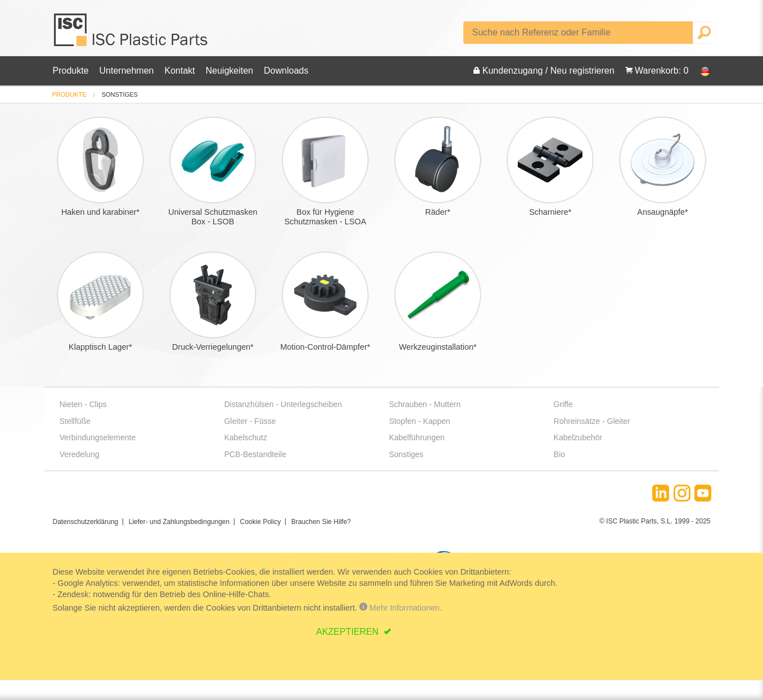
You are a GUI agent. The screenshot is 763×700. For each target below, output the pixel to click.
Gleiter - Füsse (250, 421)
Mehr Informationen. (400, 607)
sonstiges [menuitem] (120, 95)
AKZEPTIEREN (348, 631)
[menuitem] (69, 95)
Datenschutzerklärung (86, 521)
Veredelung (80, 454)
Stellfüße (75, 421)
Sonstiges (406, 454)
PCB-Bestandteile (255, 454)
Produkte (71, 70)
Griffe (563, 404)
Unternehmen (127, 70)
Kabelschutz (245, 437)
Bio (559, 454)
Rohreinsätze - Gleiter (592, 421)
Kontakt (180, 70)
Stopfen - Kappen (419, 421)
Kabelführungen (417, 437)
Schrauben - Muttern (425, 404)
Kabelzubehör (578, 437)
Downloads (286, 70)
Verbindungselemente (98, 437)
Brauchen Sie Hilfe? (321, 521)
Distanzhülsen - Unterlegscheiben (283, 404)
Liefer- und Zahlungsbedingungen (179, 521)
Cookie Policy (260, 521)
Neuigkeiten (230, 70)
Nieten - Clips (83, 404)
